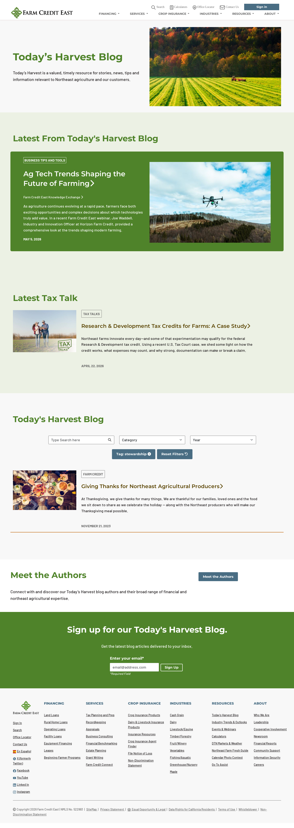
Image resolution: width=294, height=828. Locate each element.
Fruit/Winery (178, 743)
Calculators (219, 736)
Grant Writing (94, 757)
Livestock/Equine (181, 729)
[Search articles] (77, 440)
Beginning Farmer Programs (62, 757)
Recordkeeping (96, 722)
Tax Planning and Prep (100, 715)
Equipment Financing (58, 743)
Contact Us (20, 744)
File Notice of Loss (140, 753)
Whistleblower (248, 809)
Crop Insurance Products (144, 715)
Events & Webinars (224, 729)
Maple (173, 771)
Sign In (17, 723)
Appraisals (92, 729)
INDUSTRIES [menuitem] (209, 14)
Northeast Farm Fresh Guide (230, 750)
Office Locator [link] (203, 7)
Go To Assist (220, 764)
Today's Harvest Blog (225, 715)
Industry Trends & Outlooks (229, 722)
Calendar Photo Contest (227, 757)
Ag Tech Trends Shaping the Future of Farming (74, 178)
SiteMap (91, 809)
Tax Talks (91, 314)
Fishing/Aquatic (180, 757)
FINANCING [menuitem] (108, 14)
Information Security (267, 757)
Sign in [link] (261, 7)
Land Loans (51, 715)
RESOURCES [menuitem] (242, 14)
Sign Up (171, 667)
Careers (259, 764)
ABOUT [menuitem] (270, 14)
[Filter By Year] (223, 440)
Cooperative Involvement (270, 729)
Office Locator (22, 737)
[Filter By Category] (152, 440)
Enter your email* (127, 658)
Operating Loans (54, 729)
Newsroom (261, 736)
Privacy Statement (112, 809)
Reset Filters (176, 455)
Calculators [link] (178, 7)
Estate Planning (96, 750)
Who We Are (261, 715)
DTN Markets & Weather (227, 743)
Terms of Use (227, 809)
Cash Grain (177, 715)
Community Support (267, 750)
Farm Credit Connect (99, 764)
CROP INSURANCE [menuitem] (172, 14)
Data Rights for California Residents (192, 809)
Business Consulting (99, 736)
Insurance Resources (142, 734)
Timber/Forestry (180, 736)
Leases (48, 750)
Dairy (173, 722)
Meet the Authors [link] (218, 577)
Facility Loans (53, 736)
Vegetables (177, 750)
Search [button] (158, 7)
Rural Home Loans (56, 722)
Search (17, 730)
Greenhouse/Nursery (183, 764)
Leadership (261, 722)
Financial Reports (265, 743)
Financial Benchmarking (101, 743)
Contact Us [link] (229, 7)
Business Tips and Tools (44, 160)
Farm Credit (93, 474)
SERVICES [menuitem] (138, 14)
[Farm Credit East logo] (42, 13)
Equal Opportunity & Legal (146, 809)
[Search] (109, 440)
